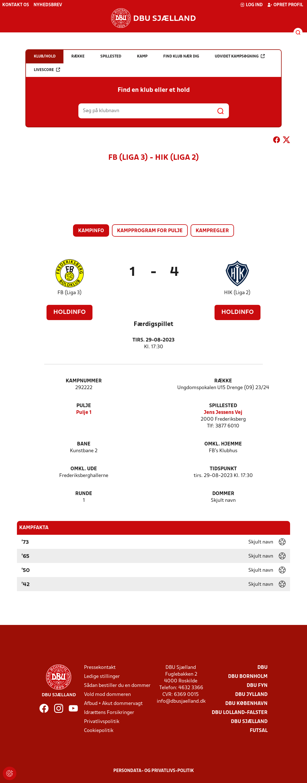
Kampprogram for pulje (150, 231)
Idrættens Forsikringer (109, 712)
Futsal (259, 730)
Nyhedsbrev (48, 5)
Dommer (223, 493)
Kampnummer (84, 381)
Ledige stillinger (102, 676)
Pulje (83, 405)
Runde (83, 493)
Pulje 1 (84, 412)
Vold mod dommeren (107, 694)
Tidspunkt (223, 469)
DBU (262, 667)
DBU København (246, 703)
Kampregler (212, 231)
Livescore (47, 70)
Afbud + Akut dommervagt (113, 703)
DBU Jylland (251, 694)
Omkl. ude (83, 469)
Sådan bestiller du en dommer (117, 685)
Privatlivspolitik (101, 721)
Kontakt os (15, 5)
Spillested (223, 405)
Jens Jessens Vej (223, 412)
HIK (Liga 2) (237, 292)
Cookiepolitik (98, 730)
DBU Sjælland (249, 721)
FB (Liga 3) (70, 292)
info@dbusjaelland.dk (181, 701)
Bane (83, 444)
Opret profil (285, 4)
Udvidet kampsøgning (240, 56)
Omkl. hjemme (223, 444)
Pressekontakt (100, 667)
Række (223, 381)
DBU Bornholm (248, 676)
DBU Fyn (257, 685)
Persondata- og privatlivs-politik (153, 771)
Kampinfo (91, 231)
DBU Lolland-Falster (240, 712)
